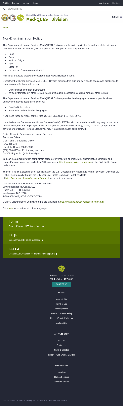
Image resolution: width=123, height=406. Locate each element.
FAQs (13, 235)
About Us (61, 340)
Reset (35, 3)
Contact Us (61, 284)
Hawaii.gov (116, 3)
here (10, 208)
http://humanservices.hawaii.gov (75, 162)
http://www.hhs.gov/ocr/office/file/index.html (82, 202)
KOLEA (14, 249)
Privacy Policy (61, 309)
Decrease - (16, 3)
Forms (13, 221)
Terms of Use (61, 304)
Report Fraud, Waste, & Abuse (61, 355)
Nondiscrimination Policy (61, 313)
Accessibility (61, 299)
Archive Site (61, 323)
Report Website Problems (61, 318)
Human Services (104, 3)
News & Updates (61, 350)
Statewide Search (61, 382)
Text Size (6, 3)
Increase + (26, 3)
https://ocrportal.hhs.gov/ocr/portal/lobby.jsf (27, 178)
